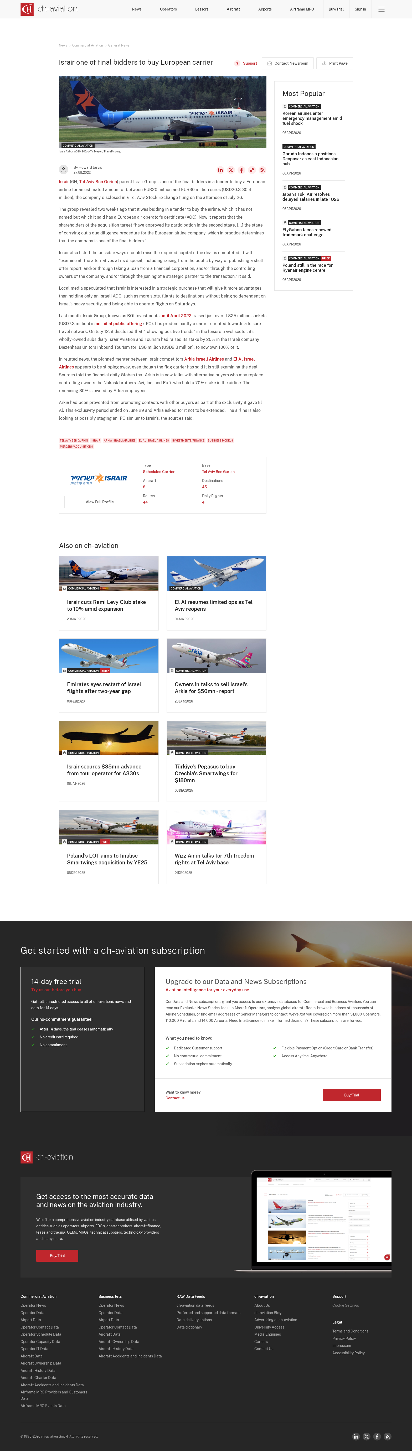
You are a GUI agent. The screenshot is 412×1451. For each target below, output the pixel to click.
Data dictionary (189, 1327)
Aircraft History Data (37, 1370)
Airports (265, 9)
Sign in (360, 9)
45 (204, 487)
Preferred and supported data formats (208, 1313)
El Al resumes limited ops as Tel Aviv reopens (214, 605)
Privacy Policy (344, 1338)
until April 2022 (176, 315)
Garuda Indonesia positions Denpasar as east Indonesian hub (310, 158)
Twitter (366, 1436)
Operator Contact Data (39, 1327)
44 (145, 502)
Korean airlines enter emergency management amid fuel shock (312, 118)
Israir (64, 181)
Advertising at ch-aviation (275, 1320)
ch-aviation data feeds (195, 1305)
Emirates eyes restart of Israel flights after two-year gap (104, 687)
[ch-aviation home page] (49, 9)
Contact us (175, 1098)
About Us (262, 1305)
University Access (269, 1327)
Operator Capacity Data (40, 1342)
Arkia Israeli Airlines (204, 359)
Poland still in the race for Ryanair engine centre (307, 268)
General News (118, 45)
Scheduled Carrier (159, 472)
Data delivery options (194, 1320)
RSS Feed (262, 170)
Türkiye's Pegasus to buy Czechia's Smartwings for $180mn (206, 773)
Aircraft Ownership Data (40, 1363)
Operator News (33, 1305)
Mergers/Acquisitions (76, 446)
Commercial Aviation (87, 45)
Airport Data (30, 1320)
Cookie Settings (345, 1305)
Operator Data (32, 1313)
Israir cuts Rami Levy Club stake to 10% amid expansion (106, 605)
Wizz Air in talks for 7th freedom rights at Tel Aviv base (214, 859)
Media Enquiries (267, 1334)
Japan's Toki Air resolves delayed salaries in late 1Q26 (310, 197)
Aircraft (233, 9)
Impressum (341, 1346)
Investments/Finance (188, 440)
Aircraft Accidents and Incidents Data (52, 1385)
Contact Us (263, 1349)
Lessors (201, 9)
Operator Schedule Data (40, 1334)
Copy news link (252, 170)
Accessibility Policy (348, 1353)
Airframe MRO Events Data (43, 1406)
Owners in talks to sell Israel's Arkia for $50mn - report (211, 687)
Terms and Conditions (350, 1331)
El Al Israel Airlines (154, 440)
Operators (168, 9)
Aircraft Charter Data (38, 1378)
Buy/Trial (336, 9)
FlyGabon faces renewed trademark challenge (307, 232)
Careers (261, 1342)
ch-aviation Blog (268, 1313)
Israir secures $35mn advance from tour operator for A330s (104, 770)
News (137, 9)
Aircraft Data (31, 1356)
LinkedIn (220, 170)
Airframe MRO (302, 9)
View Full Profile (100, 502)
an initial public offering (119, 323)
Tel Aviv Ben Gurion (98, 181)
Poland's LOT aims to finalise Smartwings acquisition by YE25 (107, 859)
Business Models (220, 440)
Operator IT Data (34, 1349)
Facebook (241, 170)
